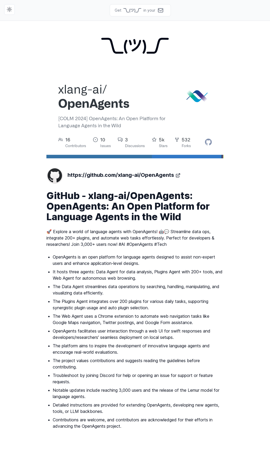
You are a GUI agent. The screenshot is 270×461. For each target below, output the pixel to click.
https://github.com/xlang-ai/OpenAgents (113, 175)
